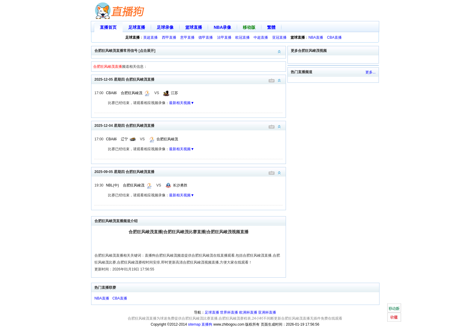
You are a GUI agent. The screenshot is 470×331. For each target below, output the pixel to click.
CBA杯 (111, 93)
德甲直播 (205, 37)
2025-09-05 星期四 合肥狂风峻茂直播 (190, 171)
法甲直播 (224, 37)
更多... (370, 72)
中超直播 (261, 37)
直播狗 (206, 324)
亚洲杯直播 (267, 312)
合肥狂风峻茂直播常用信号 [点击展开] (190, 50)
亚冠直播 (279, 37)
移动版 (249, 27)
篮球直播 (193, 27)
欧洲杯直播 (248, 312)
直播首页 (108, 27)
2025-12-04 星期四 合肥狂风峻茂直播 (190, 125)
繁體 (271, 27)
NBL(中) (112, 185)
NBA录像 (222, 27)
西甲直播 (169, 37)
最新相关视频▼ (181, 103)
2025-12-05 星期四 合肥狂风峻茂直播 (190, 79)
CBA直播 (334, 37)
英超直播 (150, 37)
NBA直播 (315, 37)
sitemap (194, 324)
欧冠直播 (242, 37)
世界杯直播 (229, 312)
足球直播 (136, 27)
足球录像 (165, 27)
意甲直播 (187, 37)
